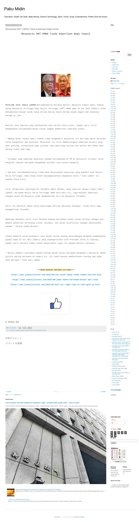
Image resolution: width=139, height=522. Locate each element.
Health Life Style (20, 330)
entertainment (116, 362)
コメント (115, 423)
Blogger (82, 517)
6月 (112, 93)
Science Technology (117, 378)
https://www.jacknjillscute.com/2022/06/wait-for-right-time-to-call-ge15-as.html (55, 285)
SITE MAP (115, 69)
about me (114, 332)
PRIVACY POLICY (117, 71)
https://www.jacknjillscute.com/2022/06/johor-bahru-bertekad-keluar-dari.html (55, 280)
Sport (113, 382)
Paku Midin (14, 8)
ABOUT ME (115, 65)
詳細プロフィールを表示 (117, 83)
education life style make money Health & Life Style (121, 339)
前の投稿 (103, 391)
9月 (112, 113)
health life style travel (30, 330)
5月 (112, 95)
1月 (112, 104)
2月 (112, 102)
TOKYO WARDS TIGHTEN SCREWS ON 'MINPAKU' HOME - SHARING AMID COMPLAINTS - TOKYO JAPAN (42, 403)
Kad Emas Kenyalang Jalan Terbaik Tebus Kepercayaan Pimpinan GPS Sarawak (38, 489)
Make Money (39, 330)
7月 (112, 91)
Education (12, 330)
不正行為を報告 (116, 390)
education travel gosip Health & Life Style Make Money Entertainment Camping (121, 354)
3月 (112, 100)
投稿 (114, 420)
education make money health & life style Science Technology (121, 342)
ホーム (56, 391)
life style (114, 370)
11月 (112, 108)
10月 (112, 110)
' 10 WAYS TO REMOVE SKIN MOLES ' (19, 499)
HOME (114, 62)
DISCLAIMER (116, 73)
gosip (113, 364)
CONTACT (115, 67)
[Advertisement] (55, 52)
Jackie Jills (116, 81)
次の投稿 (8, 391)
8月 (112, 115)
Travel (44, 330)
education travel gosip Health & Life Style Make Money (121, 350)
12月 (112, 106)
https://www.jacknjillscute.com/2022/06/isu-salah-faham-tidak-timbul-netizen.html (56, 275)
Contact (114, 334)
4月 (112, 98)
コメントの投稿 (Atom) (15, 394)
